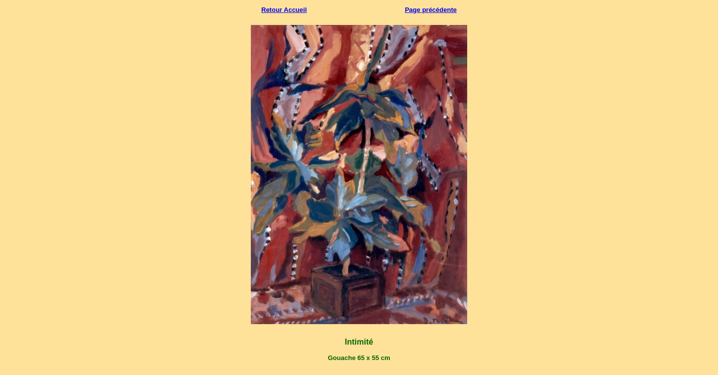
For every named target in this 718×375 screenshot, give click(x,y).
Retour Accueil (284, 9)
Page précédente (431, 9)
